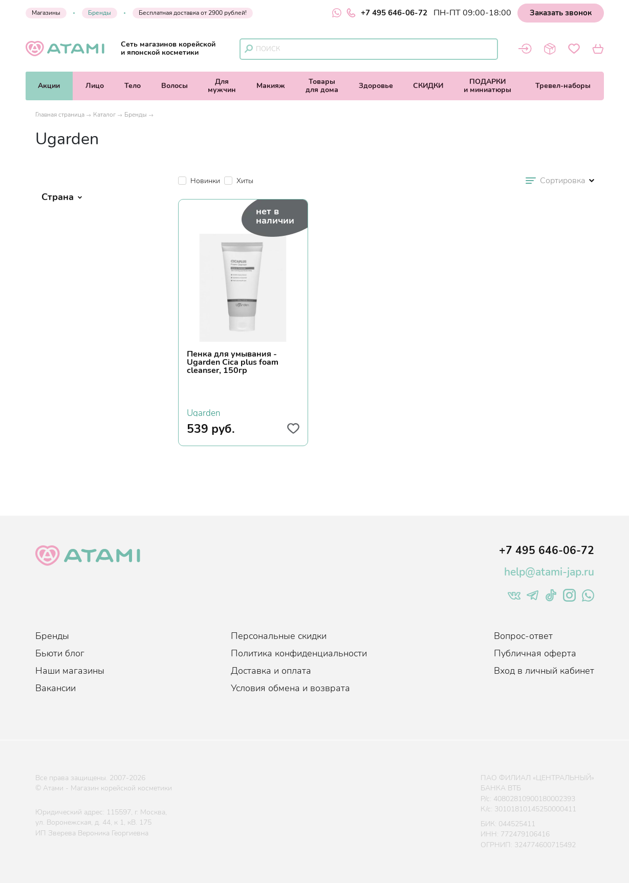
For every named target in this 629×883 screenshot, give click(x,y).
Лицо (94, 86)
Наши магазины (69, 671)
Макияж (270, 86)
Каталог (104, 115)
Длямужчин (222, 86)
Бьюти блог (59, 653)
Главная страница (59, 115)
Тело (132, 86)
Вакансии (55, 688)
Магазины (46, 13)
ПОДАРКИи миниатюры (487, 86)
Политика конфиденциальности (299, 653)
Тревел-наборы (563, 86)
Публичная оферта (535, 653)
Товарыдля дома (322, 86)
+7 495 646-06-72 (386, 12)
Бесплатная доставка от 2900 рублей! (193, 13)
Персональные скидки (279, 636)
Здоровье (376, 86)
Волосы (174, 86)
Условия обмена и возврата (290, 688)
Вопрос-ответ (523, 636)
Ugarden (204, 411)
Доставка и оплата (271, 671)
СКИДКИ (428, 86)
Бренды (99, 13)
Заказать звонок (561, 13)
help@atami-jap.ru (549, 572)
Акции (49, 86)
